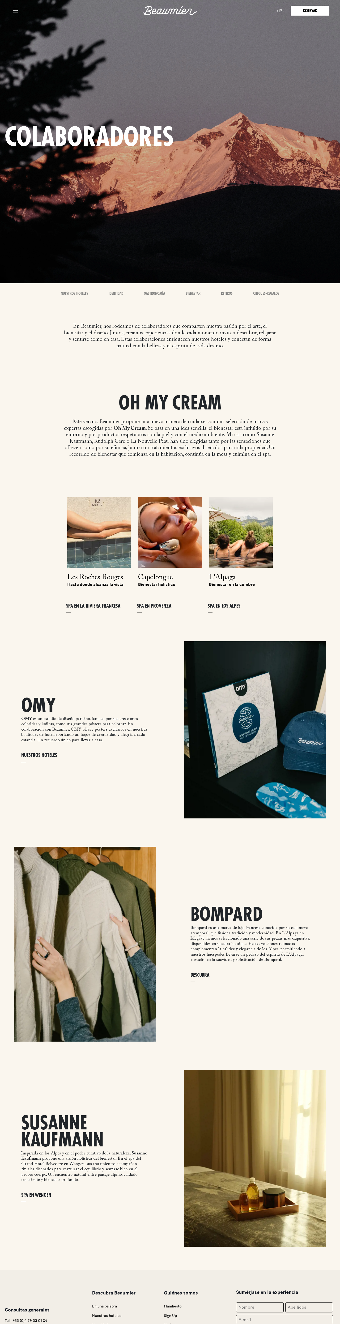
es (280, 11)
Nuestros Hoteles (74, 293)
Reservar (310, 11)
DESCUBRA (200, 975)
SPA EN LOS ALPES (224, 606)
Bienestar (193, 293)
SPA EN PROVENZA (154, 606)
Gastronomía (154, 293)
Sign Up (170, 1315)
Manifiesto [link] (173, 1306)
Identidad (116, 293)
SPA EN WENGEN (36, 1195)
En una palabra (104, 1306)
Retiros (227, 293)
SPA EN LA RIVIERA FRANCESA (93, 606)
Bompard (272, 960)
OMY (26, 719)
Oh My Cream (130, 428)
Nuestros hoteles (107, 1315)
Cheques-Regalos (266, 293)
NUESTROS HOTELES (39, 755)
